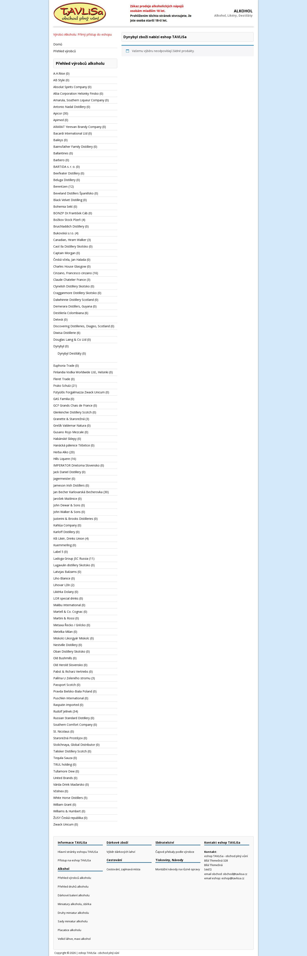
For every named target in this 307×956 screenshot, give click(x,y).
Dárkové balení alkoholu (74, 895)
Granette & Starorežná (69, 419)
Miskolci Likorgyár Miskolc (71, 638)
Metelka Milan (63, 632)
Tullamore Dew (64, 771)
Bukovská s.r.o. (63, 233)
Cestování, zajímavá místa (123, 869)
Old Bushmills (62, 658)
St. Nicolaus (61, 731)
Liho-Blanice (61, 578)
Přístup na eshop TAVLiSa (74, 860)
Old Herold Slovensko (68, 665)
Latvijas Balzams (65, 572)
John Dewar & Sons (66, 505)
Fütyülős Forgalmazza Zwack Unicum (79, 392)
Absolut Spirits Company (70, 87)
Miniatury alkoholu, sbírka (74, 904)
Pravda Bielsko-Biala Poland (72, 691)
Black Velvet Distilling (67, 200)
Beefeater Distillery (66, 173)
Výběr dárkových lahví (121, 852)
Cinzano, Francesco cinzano (72, 273)
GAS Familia (61, 399)
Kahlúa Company (65, 525)
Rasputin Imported (66, 705)
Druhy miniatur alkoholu (73, 913)
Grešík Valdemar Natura (69, 425)
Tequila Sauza (62, 758)
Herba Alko (60, 452)
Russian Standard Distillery (71, 718)
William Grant (62, 804)
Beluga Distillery (64, 180)
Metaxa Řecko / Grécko (69, 625)
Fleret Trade (61, 379)
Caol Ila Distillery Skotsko (70, 246)
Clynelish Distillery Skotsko (71, 286)
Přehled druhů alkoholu (73, 886)
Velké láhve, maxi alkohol (74, 939)
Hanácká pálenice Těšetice (71, 445)
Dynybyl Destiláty (69, 353)
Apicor (57, 113)
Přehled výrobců (64, 51)
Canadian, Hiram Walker (69, 240)
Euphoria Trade (63, 366)
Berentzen (60, 186)
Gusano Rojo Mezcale (68, 432)
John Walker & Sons (67, 512)
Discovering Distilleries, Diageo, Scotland (81, 326)
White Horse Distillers (68, 798)
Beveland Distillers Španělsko (73, 193)
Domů (57, 44)
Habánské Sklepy (65, 439)
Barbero (59, 160)
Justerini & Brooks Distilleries (73, 519)
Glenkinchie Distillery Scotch (72, 412)
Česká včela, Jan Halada (69, 260)
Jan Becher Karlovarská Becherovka (78, 492)
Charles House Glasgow (69, 266)
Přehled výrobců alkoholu (74, 878)
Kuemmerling (62, 545)
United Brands (63, 778)
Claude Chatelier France (69, 280)
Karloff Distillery (64, 532)
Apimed (58, 120)
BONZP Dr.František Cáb (70, 213)
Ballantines (60, 153)
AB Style (59, 80)
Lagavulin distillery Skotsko (71, 565)
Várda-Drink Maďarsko (68, 784)
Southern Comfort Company (73, 725)
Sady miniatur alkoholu (73, 921)
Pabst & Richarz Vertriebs (70, 671)
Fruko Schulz (62, 386)
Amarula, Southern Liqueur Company (78, 100)
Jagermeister (62, 479)
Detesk (58, 319)
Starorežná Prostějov (68, 738)
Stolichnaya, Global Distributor (74, 745)
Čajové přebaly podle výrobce (174, 852)
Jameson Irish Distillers (69, 485)
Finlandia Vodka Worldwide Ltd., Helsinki (80, 372)
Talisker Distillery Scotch (70, 751)
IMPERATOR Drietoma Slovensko (76, 465)
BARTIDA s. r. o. (64, 167)
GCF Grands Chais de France (73, 405)
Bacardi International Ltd (70, 133)
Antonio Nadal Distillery (69, 107)
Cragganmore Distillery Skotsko (75, 293)
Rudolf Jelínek (62, 711)
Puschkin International (68, 698)
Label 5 (58, 552)
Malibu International (67, 605)
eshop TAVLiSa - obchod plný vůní (98, 953)
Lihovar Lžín (61, 585)
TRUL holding (62, 764)
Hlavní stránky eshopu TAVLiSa (78, 852)
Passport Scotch (64, 685)
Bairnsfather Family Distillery (73, 147)
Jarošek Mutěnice (65, 499)
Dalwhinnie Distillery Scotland (73, 300)
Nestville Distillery (65, 645)
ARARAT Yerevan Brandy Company (77, 127)
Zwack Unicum (63, 824)
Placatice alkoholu (69, 930)
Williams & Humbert (67, 811)
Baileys (58, 140)
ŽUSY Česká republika (68, 818)
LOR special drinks (65, 598)
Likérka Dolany (63, 592)
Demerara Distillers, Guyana (72, 306)
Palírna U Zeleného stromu (71, 678)
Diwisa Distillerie (64, 333)
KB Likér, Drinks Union (68, 538)
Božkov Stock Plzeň (67, 220)
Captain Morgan (64, 253)
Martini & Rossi (63, 618)
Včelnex (58, 791)
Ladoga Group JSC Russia (70, 558)
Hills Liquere (61, 459)
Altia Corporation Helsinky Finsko (76, 93)
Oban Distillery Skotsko (69, 651)
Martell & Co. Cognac (68, 612)
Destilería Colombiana (68, 313)
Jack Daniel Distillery (67, 472)
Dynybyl (58, 346)
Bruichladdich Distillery (68, 226)
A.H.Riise (59, 73)
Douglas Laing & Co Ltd (69, 339)
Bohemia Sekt (63, 206)
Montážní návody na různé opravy (177, 869)
